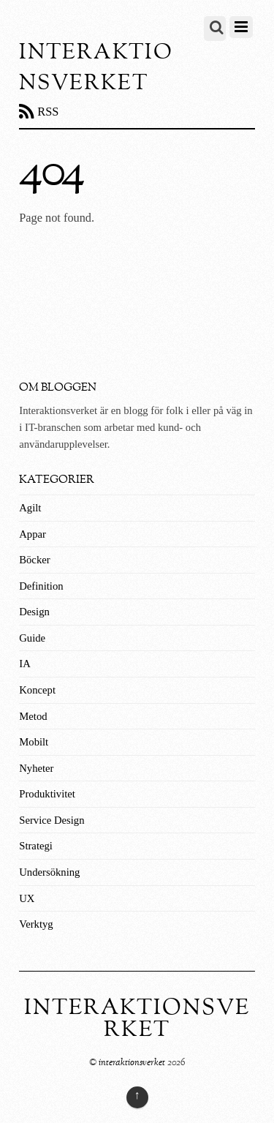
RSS (47, 112)
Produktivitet (47, 794)
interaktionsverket (132, 1063)
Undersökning (49, 872)
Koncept (37, 690)
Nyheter (36, 768)
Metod (33, 716)
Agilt (30, 508)
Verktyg (36, 924)
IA (24, 663)
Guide (32, 638)
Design (34, 611)
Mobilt (33, 742)
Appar (32, 534)
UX (26, 898)
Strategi (36, 846)
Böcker (34, 560)
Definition (41, 586)
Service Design (51, 820)
